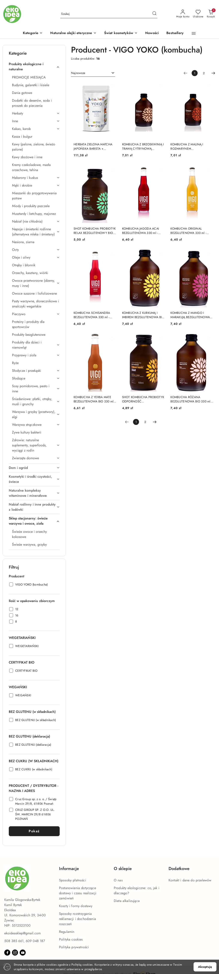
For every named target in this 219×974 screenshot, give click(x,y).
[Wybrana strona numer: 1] (195, 73)
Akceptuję (205, 967)
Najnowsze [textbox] (78, 73)
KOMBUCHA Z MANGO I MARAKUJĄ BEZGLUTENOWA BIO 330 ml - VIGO (190, 315)
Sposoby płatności (72, 880)
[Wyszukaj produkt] (108, 14)
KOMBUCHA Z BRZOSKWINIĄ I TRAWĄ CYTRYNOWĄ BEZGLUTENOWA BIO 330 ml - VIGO (143, 146)
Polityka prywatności (74, 947)
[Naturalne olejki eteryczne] (73, 33)
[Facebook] (7, 953)
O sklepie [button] (123, 869)
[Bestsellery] (175, 33)
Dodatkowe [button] (179, 869)
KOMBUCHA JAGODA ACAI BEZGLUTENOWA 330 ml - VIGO (140, 230)
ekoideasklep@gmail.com (22, 933)
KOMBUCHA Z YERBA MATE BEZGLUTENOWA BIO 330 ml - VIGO (94, 399)
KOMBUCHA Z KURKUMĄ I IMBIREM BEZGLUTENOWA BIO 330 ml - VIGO (143, 315)
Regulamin (66, 931)
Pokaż (34, 831)
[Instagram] (15, 953)
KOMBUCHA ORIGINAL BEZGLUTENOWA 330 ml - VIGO (188, 230)
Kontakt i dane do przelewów (190, 880)
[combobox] (93, 73)
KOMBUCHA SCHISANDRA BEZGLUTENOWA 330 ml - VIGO (92, 315)
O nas (118, 880)
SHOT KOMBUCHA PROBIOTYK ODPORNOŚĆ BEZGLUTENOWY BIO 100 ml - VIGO (143, 399)
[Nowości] (152, 33)
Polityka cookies (71, 939)
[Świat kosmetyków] (120, 33)
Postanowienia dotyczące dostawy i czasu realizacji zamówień (77, 893)
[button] (32, 33)
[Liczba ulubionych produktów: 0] (198, 14)
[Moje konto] (183, 14)
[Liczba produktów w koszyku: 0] (210, 14)
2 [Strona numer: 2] (204, 73)
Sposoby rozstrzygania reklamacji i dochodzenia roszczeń (77, 918)
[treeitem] (34, 67)
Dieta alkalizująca (127, 900)
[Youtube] (23, 953)
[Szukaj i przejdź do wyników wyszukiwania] (154, 14)
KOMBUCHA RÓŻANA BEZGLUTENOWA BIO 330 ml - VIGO (191, 399)
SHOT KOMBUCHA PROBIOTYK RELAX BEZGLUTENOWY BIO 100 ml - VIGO (95, 230)
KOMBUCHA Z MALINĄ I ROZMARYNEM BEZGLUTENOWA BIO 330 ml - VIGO (191, 146)
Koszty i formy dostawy (76, 905)
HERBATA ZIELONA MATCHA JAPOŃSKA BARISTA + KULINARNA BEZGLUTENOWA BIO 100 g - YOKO (94, 146)
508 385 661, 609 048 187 (24, 940)
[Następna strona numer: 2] (213, 73)
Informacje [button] (69, 869)
